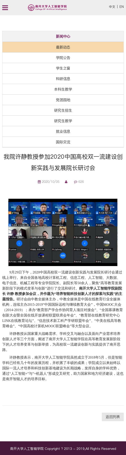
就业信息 (63, 131)
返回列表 (113, 416)
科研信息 (63, 78)
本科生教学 (63, 89)
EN (122, 6)
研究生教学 (63, 120)
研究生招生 (63, 110)
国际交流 (63, 141)
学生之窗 (63, 68)
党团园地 (63, 99)
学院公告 (63, 57)
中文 (112, 6)
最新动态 (63, 47)
